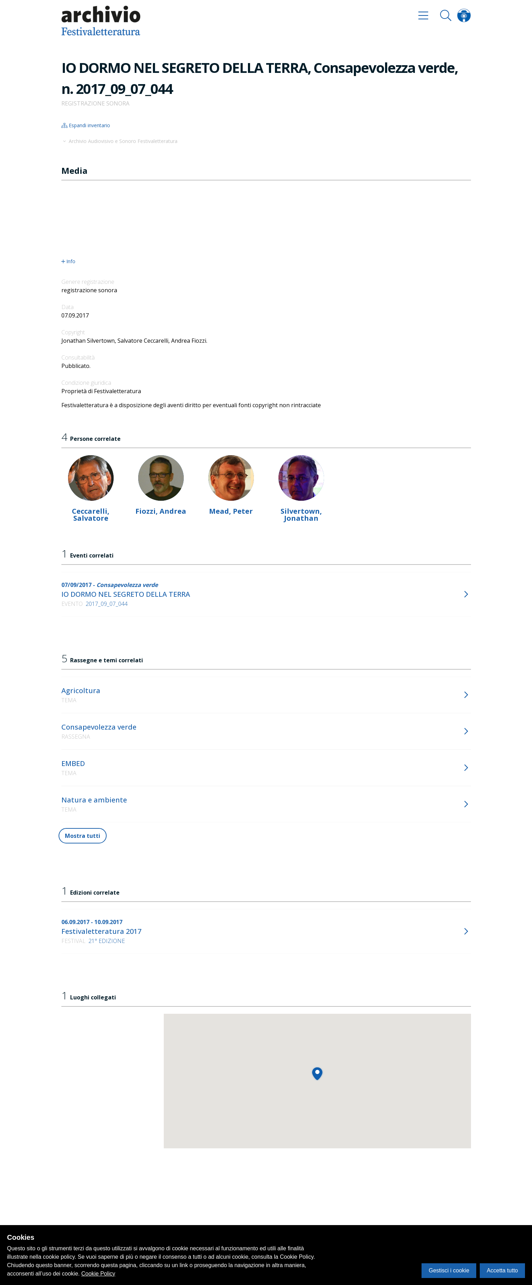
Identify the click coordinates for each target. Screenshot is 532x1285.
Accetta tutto (502, 1270)
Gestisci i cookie (449, 1270)
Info (68, 261)
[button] (317, 1073)
